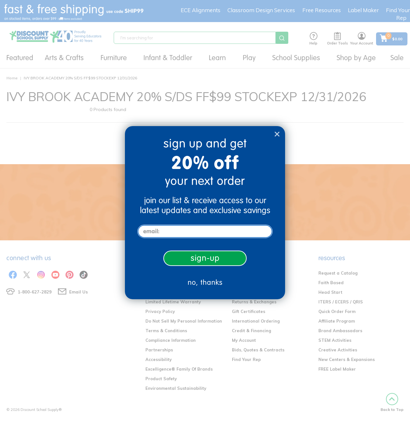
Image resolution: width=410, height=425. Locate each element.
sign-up (205, 258)
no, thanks (205, 282)
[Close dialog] (277, 134)
